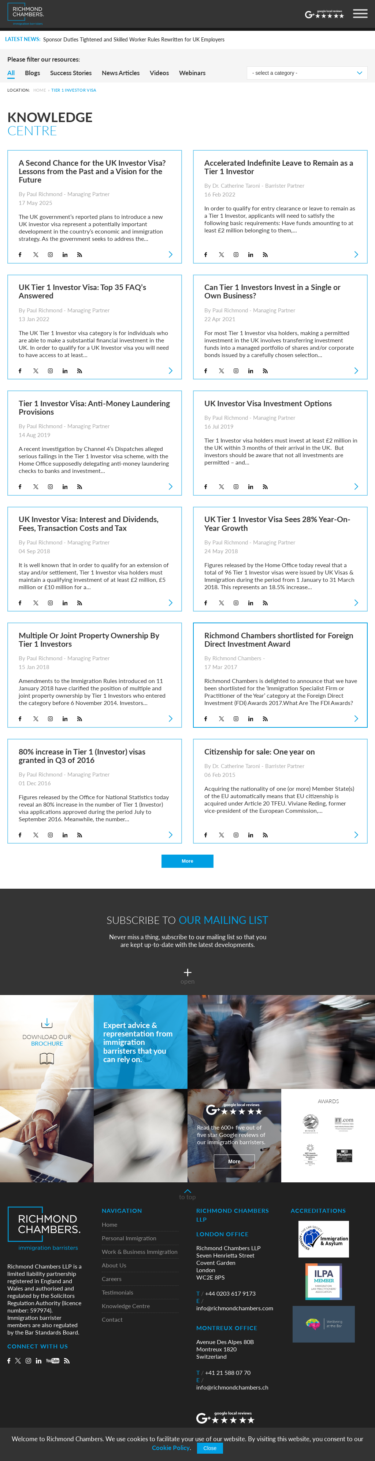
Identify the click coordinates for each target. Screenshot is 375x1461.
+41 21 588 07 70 (223, 1373)
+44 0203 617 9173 (226, 1293)
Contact (112, 1320)
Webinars (192, 73)
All (11, 73)
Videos (159, 73)
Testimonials (117, 1293)
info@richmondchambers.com (234, 1304)
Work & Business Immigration (140, 1252)
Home (39, 90)
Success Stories (71, 73)
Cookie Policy (171, 1447)
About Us (114, 1266)
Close (210, 1448)
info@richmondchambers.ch (232, 1384)
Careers (112, 1279)
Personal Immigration (129, 1238)
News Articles (121, 73)
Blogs (32, 73)
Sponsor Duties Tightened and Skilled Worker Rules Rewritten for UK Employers (133, 40)
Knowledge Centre (126, 1306)
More (187, 861)
